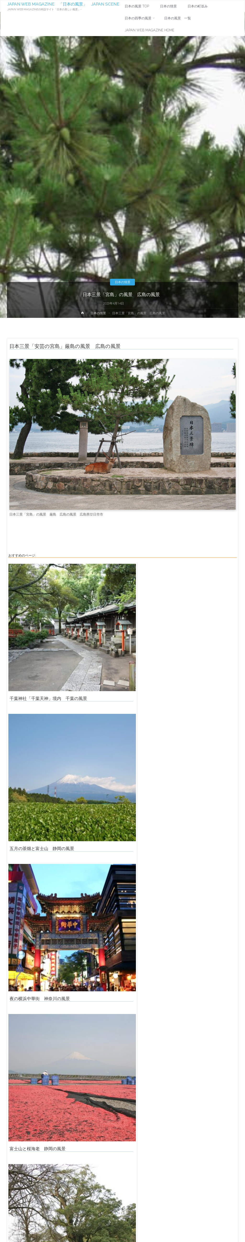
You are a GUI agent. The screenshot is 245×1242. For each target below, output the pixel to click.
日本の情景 (122, 282)
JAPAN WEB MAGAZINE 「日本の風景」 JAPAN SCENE (63, 4)
